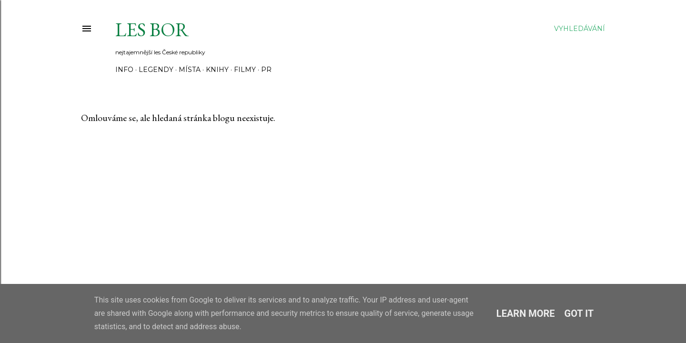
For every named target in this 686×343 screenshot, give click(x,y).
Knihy (217, 69)
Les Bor (152, 29)
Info (124, 69)
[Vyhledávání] (579, 28)
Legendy (156, 69)
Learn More (525, 313)
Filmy (245, 69)
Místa (190, 69)
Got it (579, 313)
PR (266, 69)
